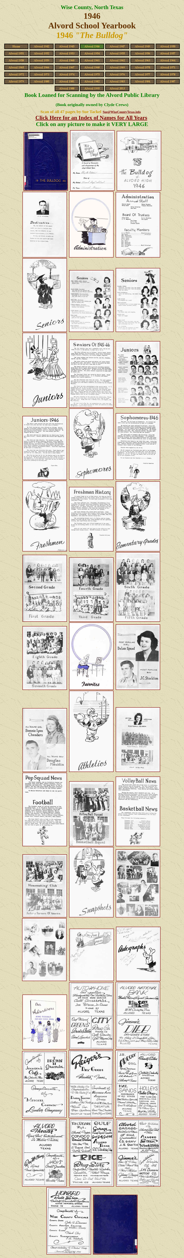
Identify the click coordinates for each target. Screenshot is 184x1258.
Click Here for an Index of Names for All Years (91, 117)
